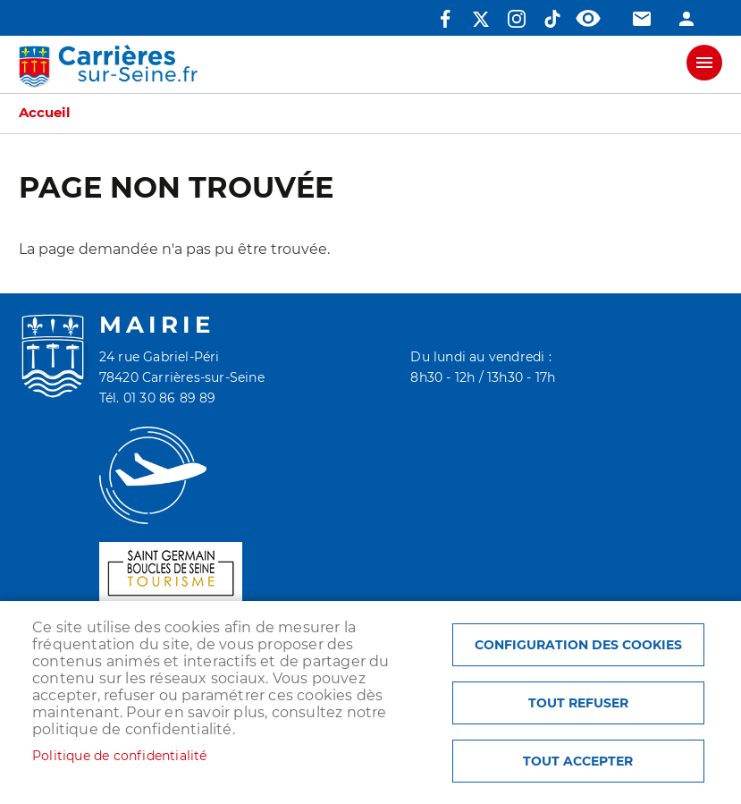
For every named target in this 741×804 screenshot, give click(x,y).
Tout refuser (578, 703)
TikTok (552, 19)
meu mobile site (704, 62)
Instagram (517, 19)
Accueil (45, 113)
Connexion (686, 19)
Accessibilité (588, 19)
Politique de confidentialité (119, 756)
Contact (642, 19)
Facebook (445, 19)
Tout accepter (578, 761)
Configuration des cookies (578, 645)
